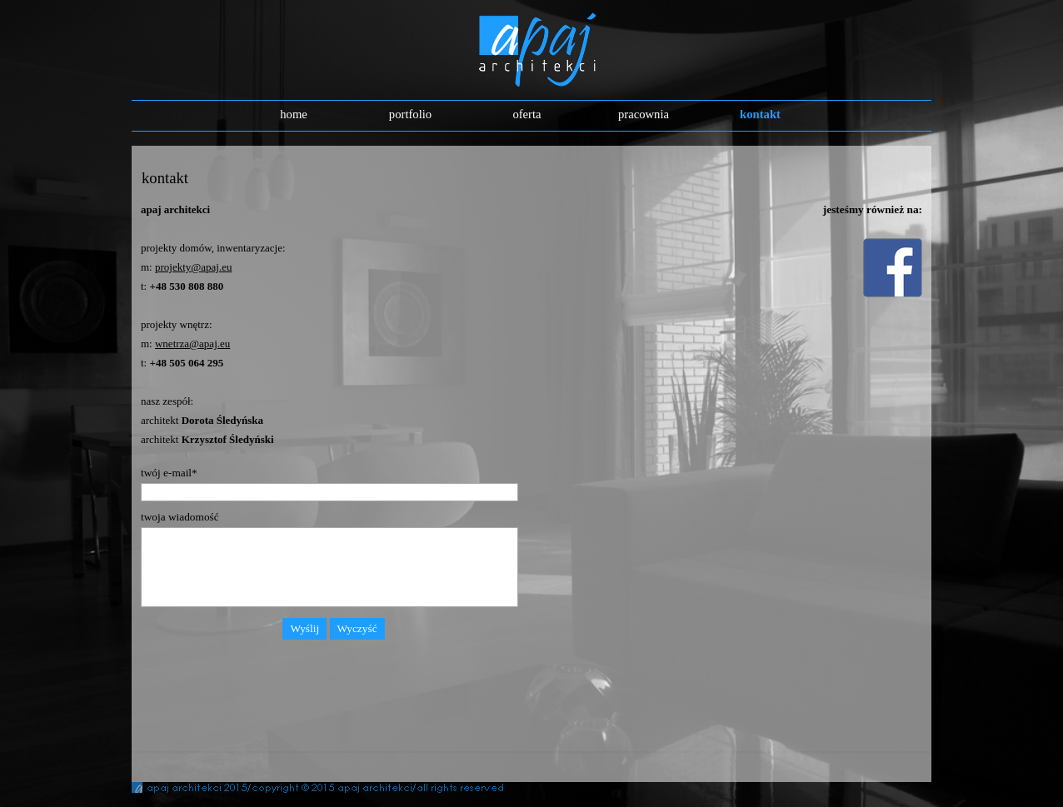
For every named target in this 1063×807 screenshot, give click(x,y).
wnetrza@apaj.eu (192, 343)
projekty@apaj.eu (193, 267)
